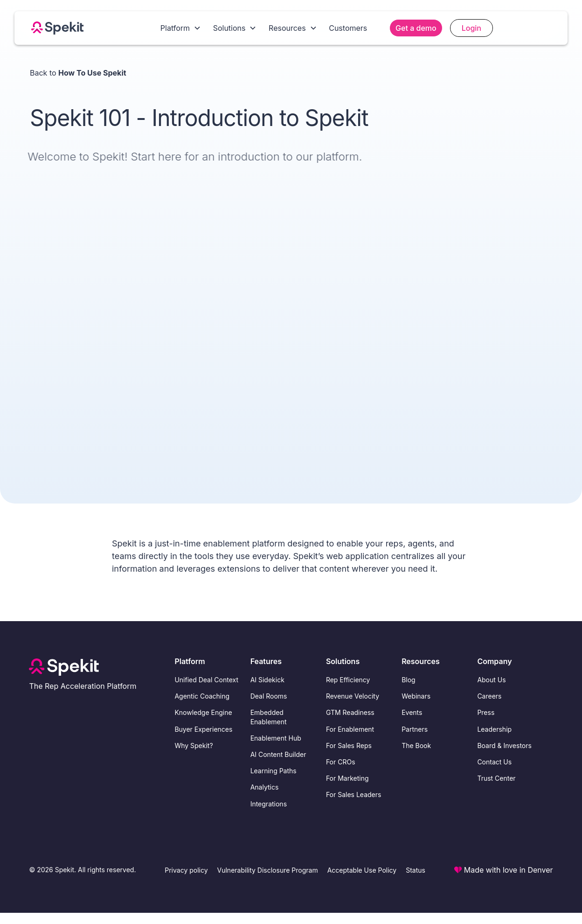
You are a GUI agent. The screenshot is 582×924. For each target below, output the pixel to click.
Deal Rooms (268, 696)
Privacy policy (186, 870)
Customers (348, 28)
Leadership (494, 729)
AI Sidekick (267, 680)
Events (412, 712)
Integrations (268, 804)
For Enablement (350, 729)
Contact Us (494, 762)
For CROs (340, 762)
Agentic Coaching (201, 696)
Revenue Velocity (352, 696)
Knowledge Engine (203, 712)
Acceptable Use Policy (362, 870)
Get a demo (415, 28)
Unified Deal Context (206, 680)
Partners (415, 729)
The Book (416, 745)
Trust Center (496, 778)
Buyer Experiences (203, 729)
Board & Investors (504, 745)
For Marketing (347, 778)
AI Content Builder (278, 754)
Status (415, 870)
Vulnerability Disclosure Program (267, 870)
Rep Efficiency (348, 680)
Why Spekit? (193, 745)
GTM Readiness (350, 712)
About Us (491, 680)
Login (471, 28)
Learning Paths (273, 771)
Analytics (264, 787)
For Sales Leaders (353, 794)
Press (485, 712)
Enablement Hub (275, 738)
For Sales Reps (349, 745)
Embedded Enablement (268, 716)
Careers (489, 696)
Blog (409, 680)
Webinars (416, 696)
